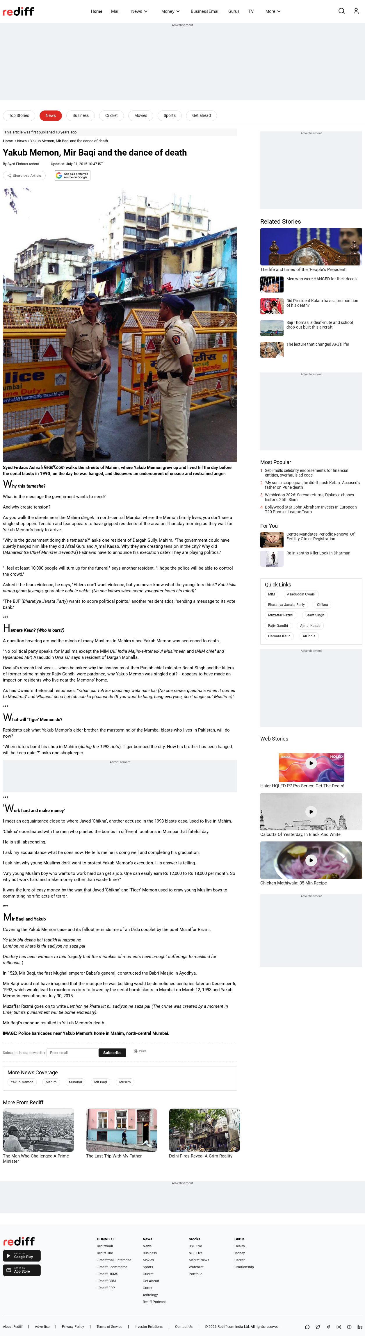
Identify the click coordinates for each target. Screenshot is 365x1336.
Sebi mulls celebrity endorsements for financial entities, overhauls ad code (306, 472)
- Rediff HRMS (107, 1274)
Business (80, 115)
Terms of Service (109, 1327)
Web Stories (274, 739)
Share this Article (24, 175)
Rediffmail (105, 1246)
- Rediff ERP (106, 1288)
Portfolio (195, 1274)
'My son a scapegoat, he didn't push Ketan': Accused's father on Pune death (312, 485)
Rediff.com (226, 1327)
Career (239, 1260)
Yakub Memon (22, 1082)
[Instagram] (338, 1327)
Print (140, 1051)
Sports (170, 115)
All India (309, 636)
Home (96, 11)
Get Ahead (151, 1281)
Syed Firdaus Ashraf (23, 164)
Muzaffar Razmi (280, 615)
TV (251, 11)
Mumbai (75, 1082)
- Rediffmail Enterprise (114, 1260)
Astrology (150, 1295)
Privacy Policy (73, 1327)
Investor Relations (149, 1327)
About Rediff (12, 1327)
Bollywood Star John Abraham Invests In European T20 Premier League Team (311, 509)
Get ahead (201, 115)
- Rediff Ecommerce (112, 1267)
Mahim (51, 1082)
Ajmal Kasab (310, 626)
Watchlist (196, 1267)
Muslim (125, 1082)
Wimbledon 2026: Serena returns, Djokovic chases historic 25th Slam (309, 497)
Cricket (111, 115)
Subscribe (112, 1052)
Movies (140, 115)
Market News (199, 1260)
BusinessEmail (205, 11)
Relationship (244, 1267)
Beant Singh (314, 615)
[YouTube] (349, 1327)
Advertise (42, 1327)
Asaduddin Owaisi (301, 594)
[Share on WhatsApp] (307, 1327)
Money (170, 11)
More (273, 11)
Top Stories (19, 115)
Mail (115, 11)
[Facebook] (328, 1327)
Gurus (234, 11)
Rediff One (105, 1253)
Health (239, 1246)
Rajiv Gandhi (278, 626)
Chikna (322, 605)
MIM (271, 594)
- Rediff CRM (106, 1281)
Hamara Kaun (279, 636)
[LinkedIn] (359, 1327)
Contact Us (184, 1327)
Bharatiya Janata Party (286, 605)
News (139, 11)
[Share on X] (318, 1327)
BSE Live (195, 1246)
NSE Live (195, 1253)
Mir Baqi (100, 1082)
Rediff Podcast (154, 1302)
